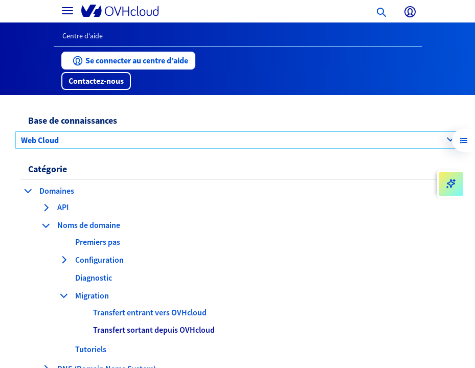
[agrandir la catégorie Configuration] (64, 260)
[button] (128, 61)
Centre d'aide (82, 35)
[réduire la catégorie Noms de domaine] (46, 225)
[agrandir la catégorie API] (46, 207)
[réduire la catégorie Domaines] (28, 191)
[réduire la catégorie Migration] (64, 295)
